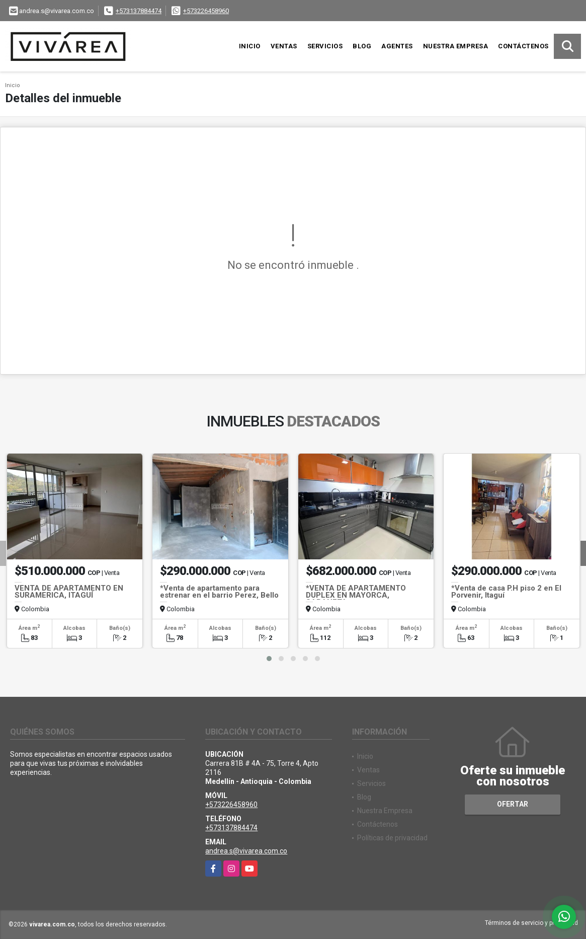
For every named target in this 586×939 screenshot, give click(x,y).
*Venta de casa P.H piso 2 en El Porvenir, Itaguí (506, 592)
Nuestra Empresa (455, 46)
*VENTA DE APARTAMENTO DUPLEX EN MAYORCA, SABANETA (356, 595)
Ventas (284, 46)
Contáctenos (523, 46)
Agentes (397, 46)
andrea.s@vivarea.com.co (246, 851)
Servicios (325, 46)
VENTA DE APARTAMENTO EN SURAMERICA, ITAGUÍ (69, 592)
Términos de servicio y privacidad (531, 922)
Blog (362, 46)
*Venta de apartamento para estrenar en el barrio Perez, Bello (219, 592)
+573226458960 (206, 11)
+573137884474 (138, 11)
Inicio (250, 46)
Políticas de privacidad (392, 838)
